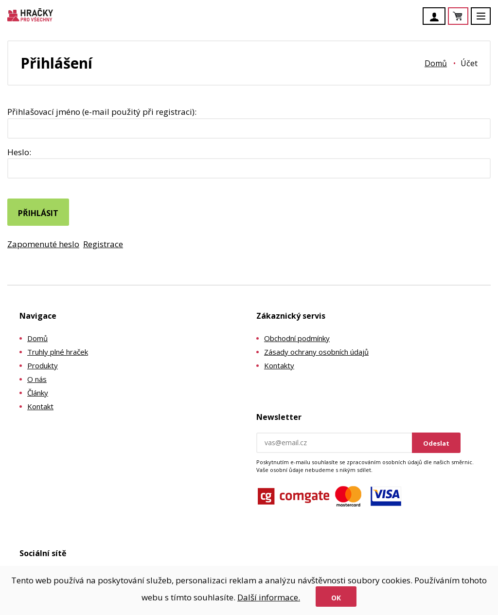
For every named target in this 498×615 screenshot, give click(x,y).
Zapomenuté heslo (43, 244)
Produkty (42, 365)
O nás (37, 379)
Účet (436, 17)
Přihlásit (38, 213)
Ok (336, 597)
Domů (436, 63)
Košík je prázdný (467, 16)
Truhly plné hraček (57, 352)
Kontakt (40, 406)
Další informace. (268, 597)
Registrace (103, 244)
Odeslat (436, 443)
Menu (486, 21)
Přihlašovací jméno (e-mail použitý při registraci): (101, 111)
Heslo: (19, 152)
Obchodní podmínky (297, 338)
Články (37, 393)
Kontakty (279, 365)
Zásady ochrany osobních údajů (316, 352)
